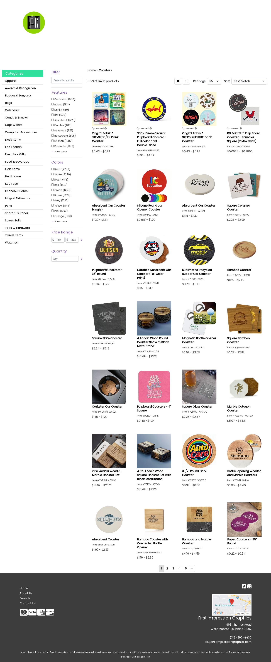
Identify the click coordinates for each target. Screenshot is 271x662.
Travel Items (14, 235)
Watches (11, 242)
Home (7, 4)
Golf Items (12, 169)
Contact (69, 4)
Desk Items (13, 140)
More (225, 16)
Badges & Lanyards (18, 95)
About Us (26, 593)
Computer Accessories (21, 132)
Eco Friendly (13, 147)
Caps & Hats (13, 125)
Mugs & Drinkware (17, 198)
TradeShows (187, 16)
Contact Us (28, 603)
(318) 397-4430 (241, 637)
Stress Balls (13, 220)
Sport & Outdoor (16, 213)
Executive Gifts (15, 154)
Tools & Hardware (17, 228)
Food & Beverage (17, 162)
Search (19, 4)
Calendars (12, 110)
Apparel (113, 16)
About (57, 4)
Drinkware (146, 16)
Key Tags (11, 184)
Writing (208, 16)
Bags (129, 16)
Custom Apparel (38, 4)
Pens (8, 206)
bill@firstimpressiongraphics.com (228, 642)
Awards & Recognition (20, 88)
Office (166, 16)
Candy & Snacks (16, 117)
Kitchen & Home (16, 191)
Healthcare (13, 176)
